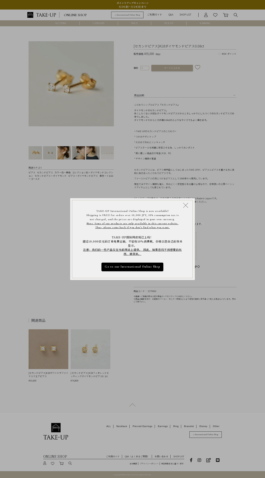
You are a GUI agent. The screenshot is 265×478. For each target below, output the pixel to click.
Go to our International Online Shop (132, 266)
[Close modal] (185, 205)
